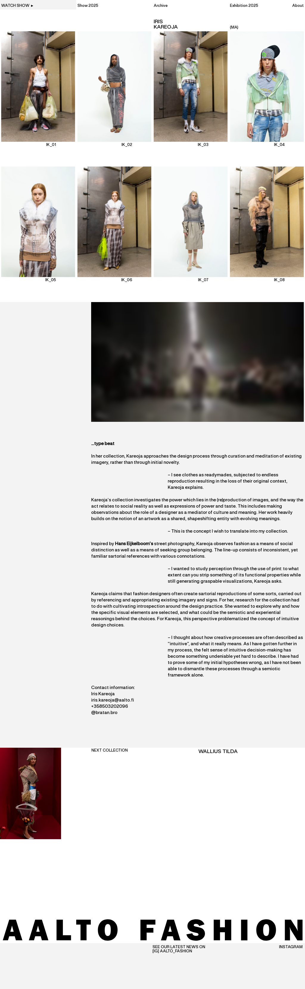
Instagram (291, 947)
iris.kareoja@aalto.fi (112, 700)
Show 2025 (87, 6)
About (298, 6)
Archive (161, 6)
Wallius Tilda (218, 751)
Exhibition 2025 (244, 6)
